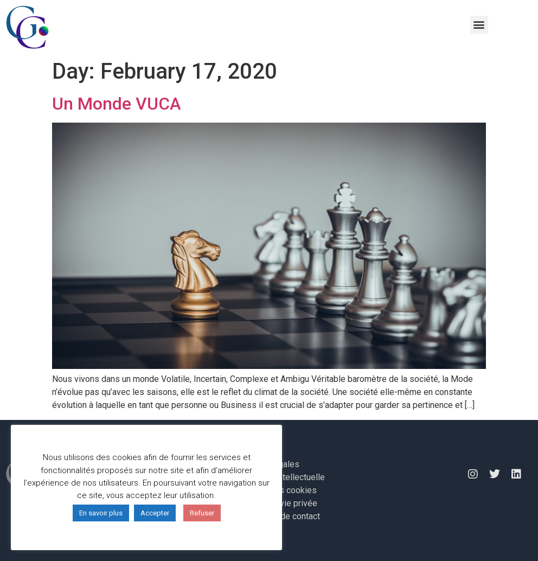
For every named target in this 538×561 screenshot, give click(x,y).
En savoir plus (101, 513)
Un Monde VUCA (116, 103)
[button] (479, 25)
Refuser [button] (202, 513)
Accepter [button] (154, 513)
